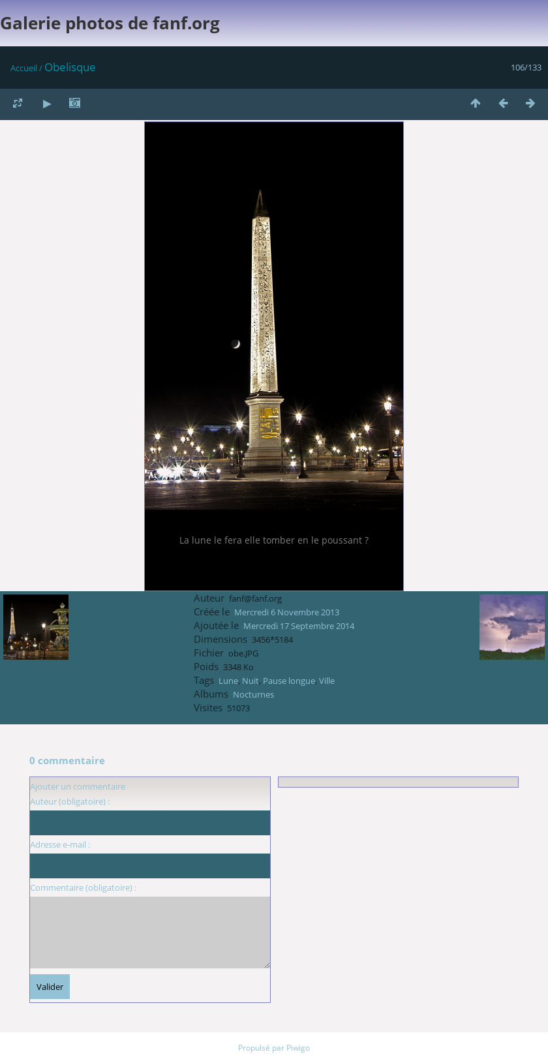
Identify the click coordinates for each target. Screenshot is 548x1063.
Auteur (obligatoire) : (70, 801)
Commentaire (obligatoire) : (83, 887)
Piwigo (298, 1047)
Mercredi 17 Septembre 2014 (298, 626)
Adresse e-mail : (60, 844)
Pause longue (289, 680)
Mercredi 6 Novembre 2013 (286, 612)
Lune (228, 680)
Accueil (23, 68)
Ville (327, 680)
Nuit (250, 680)
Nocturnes (253, 694)
